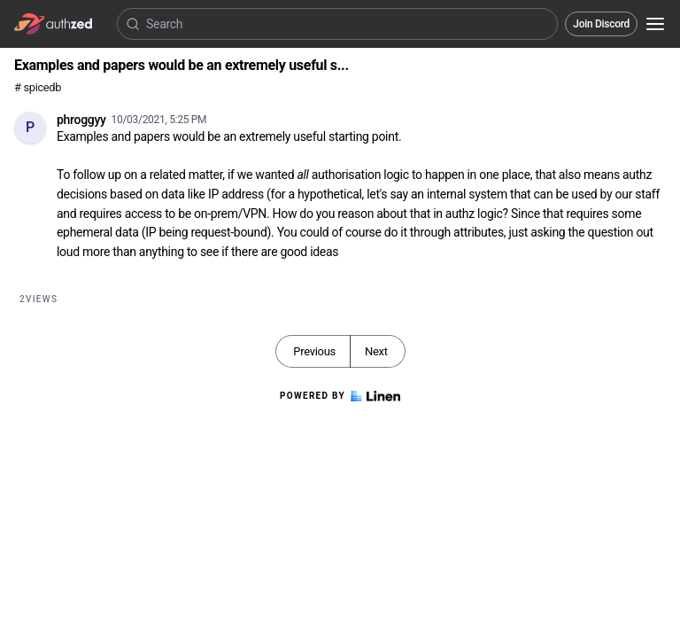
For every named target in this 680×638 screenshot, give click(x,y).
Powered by (340, 396)
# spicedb (37, 87)
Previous (314, 351)
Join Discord (601, 24)
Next (376, 351)
